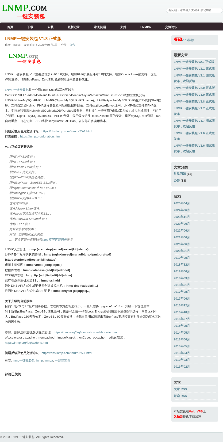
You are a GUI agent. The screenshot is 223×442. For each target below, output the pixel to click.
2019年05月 (182, 257)
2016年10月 (182, 312)
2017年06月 (182, 298)
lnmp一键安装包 (24, 360)
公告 (72, 44)
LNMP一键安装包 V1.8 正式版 (33, 38)
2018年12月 (182, 264)
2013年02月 (182, 366)
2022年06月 (182, 230)
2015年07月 (182, 319)
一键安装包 (62, 360)
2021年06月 (182, 237)
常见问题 (100, 27)
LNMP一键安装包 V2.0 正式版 (194, 88)
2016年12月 (182, 305)
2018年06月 (182, 271)
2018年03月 (182, 278)
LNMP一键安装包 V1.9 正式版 (194, 94)
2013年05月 (182, 346)
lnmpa (49, 360)
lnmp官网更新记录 (54, 239)
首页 (10, 27)
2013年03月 (182, 360)
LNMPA (145, 27)
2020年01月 (182, 251)
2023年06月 (182, 223)
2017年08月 (182, 291)
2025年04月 (182, 203)
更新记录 (74, 27)
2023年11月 (182, 217)
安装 (50, 27)
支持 (123, 27)
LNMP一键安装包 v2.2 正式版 (194, 62)
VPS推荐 (184, 40)
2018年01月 (182, 285)
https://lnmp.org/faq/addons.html (27, 342)
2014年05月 (182, 332)
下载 (30, 27)
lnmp (39, 360)
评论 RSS (180, 396)
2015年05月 (182, 326)
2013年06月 (182, 339)
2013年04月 (182, 353)
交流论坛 (171, 27)
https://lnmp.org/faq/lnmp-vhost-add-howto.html (86, 332)
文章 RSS (180, 389)
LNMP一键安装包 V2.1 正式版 (194, 68)
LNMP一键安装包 (17, 89)
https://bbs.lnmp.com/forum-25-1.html (67, 131)
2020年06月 (182, 244)
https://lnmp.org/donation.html (40, 136)
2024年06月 (182, 210)
